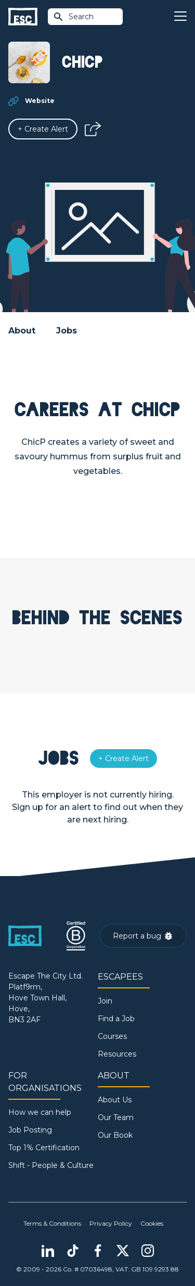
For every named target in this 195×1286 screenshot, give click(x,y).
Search (73, 16)
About (21, 331)
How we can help (39, 1112)
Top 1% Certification (44, 1147)
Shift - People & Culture (51, 1165)
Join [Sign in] (105, 1001)
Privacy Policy (110, 1223)
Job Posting (30, 1130)
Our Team (116, 1117)
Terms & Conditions (52, 1223)
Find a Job (116, 1018)
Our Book (115, 1135)
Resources (117, 1054)
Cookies (151, 1223)
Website (40, 101)
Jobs (66, 331)
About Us (115, 1099)
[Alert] (42, 129)
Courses (112, 1036)
